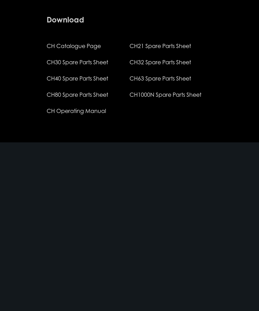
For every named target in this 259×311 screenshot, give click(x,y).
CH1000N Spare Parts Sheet (165, 94)
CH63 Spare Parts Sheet (160, 78)
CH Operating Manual (76, 110)
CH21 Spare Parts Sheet (160, 46)
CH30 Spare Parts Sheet (77, 62)
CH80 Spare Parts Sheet (77, 94)
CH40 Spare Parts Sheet (77, 78)
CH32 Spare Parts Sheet (160, 62)
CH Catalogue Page (74, 46)
